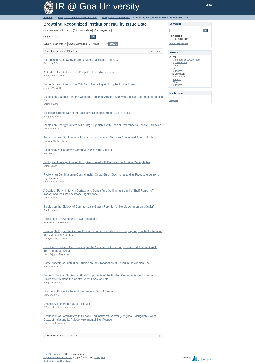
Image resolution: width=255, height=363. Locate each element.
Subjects (177, 71)
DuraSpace (99, 357)
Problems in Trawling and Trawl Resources (70, 218)
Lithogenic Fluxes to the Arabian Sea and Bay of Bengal (78, 291)
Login (209, 4)
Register (173, 100)
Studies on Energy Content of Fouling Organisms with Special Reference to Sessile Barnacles (102, 125)
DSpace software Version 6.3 (57, 357)
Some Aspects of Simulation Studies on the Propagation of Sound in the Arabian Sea (96, 262)
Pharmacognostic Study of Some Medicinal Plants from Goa (81, 59)
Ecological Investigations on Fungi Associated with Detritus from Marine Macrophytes (96, 162)
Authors (177, 65)
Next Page (155, 51)
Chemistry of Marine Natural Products (67, 303)
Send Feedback (63, 361)
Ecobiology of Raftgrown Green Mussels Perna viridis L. (78, 149)
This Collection (179, 38)
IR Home (47, 17)
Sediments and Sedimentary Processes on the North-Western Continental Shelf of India (98, 137)
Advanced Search (178, 43)
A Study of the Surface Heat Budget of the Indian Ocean (78, 72)
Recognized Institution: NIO (116, 17)
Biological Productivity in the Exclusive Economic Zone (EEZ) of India (86, 112)
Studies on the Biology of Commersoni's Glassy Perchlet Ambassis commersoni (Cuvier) (98, 206)
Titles (175, 68)
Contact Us (48, 361)
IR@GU (47, 354)
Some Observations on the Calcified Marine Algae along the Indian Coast (89, 84)
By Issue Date (180, 62)
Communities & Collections (186, 59)
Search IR (176, 35)
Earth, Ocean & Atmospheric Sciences (77, 17)
